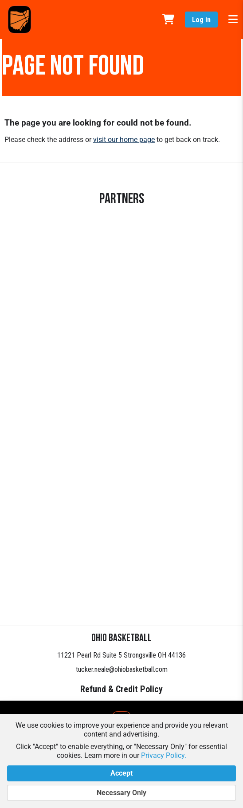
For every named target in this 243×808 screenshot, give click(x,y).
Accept (121, 773)
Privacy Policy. (163, 755)
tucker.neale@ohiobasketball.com (122, 669)
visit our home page (124, 139)
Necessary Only (121, 792)
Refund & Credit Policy (121, 689)
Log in (201, 20)
